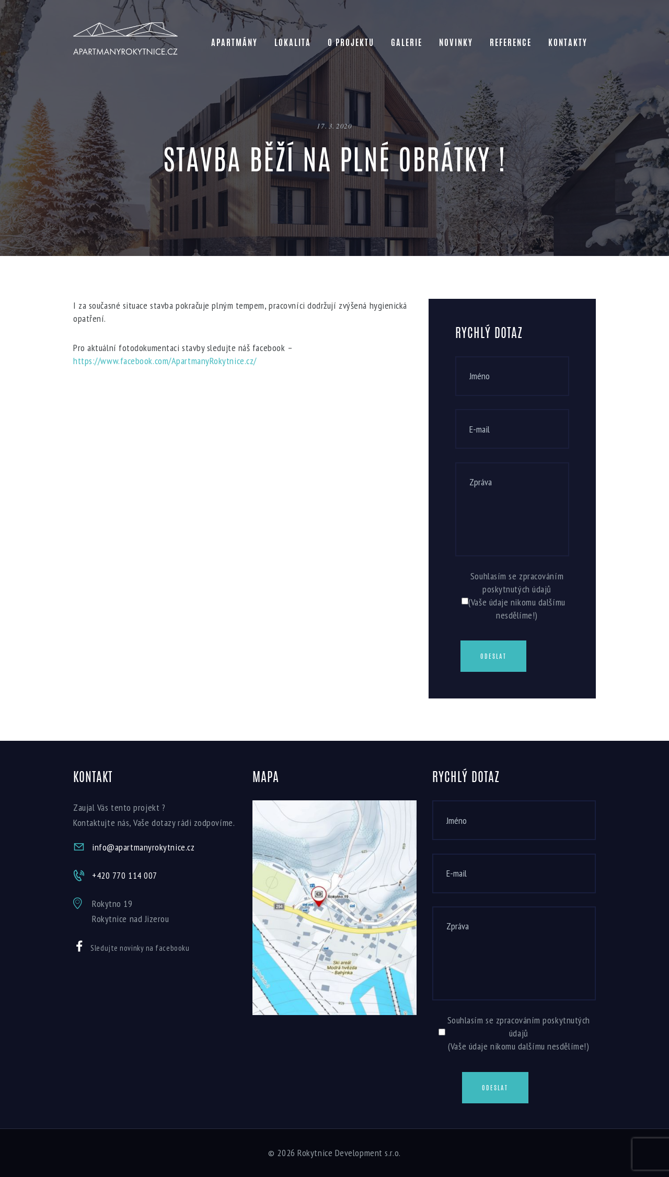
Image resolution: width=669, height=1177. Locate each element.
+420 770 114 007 (124, 875)
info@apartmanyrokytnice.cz (143, 847)
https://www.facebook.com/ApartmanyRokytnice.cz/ (165, 361)
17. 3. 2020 (334, 126)
